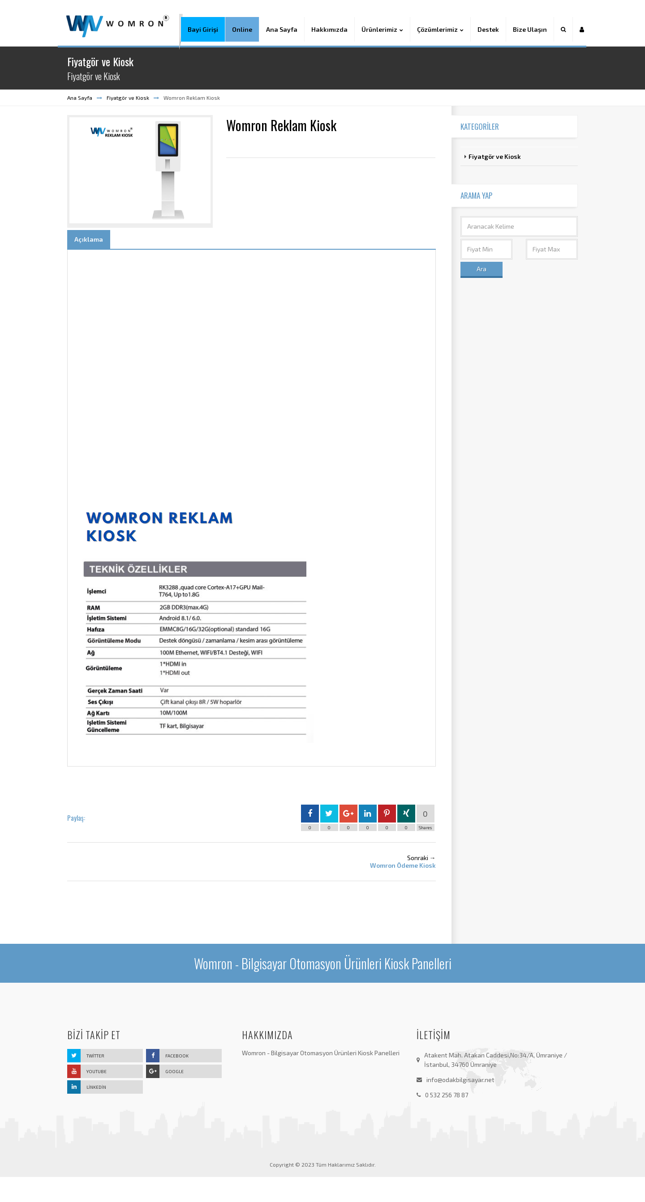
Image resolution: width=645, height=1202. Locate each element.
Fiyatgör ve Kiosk (128, 122)
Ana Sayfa (79, 122)
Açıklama (88, 265)
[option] (140, 196)
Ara (481, 294)
